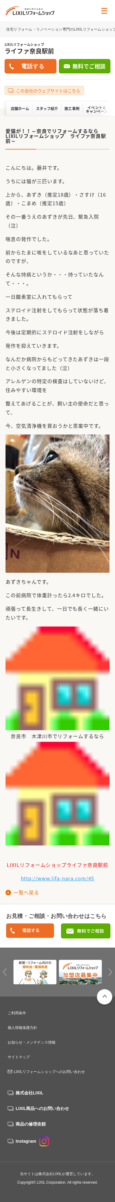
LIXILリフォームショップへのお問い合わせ (49, 1072)
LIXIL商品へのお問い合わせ (42, 1108)
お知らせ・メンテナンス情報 (32, 1042)
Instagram (32, 1141)
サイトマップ (19, 1057)
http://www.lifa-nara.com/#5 (57, 878)
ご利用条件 (17, 1013)
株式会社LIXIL (29, 1092)
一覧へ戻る (26, 892)
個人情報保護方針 (22, 1028)
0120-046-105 (30, 930)
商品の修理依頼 (31, 1124)
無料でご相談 (88, 66)
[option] (34, 972)
